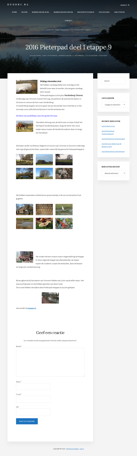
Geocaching (35, 55)
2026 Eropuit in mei (108, 126)
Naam (18, 382)
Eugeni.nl (18, 4)
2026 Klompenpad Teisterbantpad (113, 139)
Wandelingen (65, 55)
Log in (82, 449)
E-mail (19, 394)
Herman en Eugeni (72, 449)
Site (17, 407)
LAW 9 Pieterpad (49, 55)
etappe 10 (32, 308)
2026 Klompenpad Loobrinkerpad (113, 151)
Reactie (19, 346)
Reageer (103, 55)
